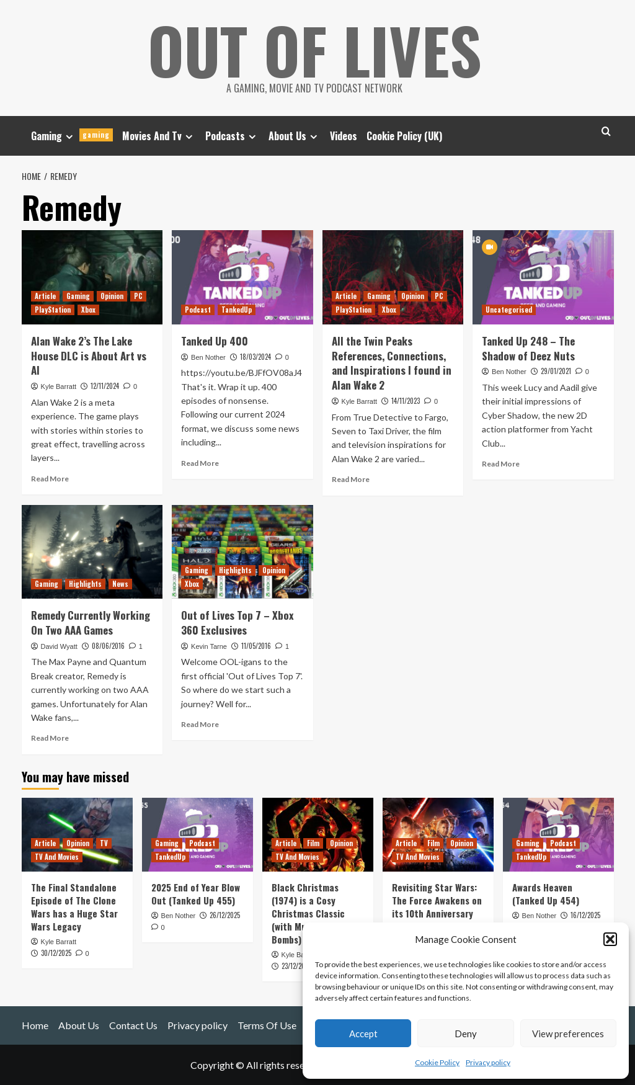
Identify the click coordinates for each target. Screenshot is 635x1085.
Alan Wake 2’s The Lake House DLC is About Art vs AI (88, 355)
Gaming (72, 135)
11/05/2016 (256, 646)
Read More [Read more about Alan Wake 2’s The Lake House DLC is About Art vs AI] (50, 478)
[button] (610, 939)
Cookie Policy (437, 1062)
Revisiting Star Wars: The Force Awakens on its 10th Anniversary (437, 900)
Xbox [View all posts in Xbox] (88, 310)
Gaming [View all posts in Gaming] (78, 296)
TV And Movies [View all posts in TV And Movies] (57, 857)
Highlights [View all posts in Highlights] (85, 584)
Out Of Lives (315, 50)
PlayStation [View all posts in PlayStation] (53, 310)
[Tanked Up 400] (242, 277)
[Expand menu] (69, 137)
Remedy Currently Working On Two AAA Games (90, 622)
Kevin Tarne (209, 646)
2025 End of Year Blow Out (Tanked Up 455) (195, 893)
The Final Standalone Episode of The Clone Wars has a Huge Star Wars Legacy (74, 906)
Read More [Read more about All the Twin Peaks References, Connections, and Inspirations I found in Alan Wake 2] (351, 479)
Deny (466, 1033)
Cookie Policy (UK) (404, 135)
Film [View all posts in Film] (313, 843)
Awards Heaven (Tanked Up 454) (545, 893)
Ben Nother (208, 357)
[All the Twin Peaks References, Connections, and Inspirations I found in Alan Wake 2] (393, 277)
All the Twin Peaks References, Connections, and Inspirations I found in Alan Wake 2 (391, 363)
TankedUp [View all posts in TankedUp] (236, 310)
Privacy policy (488, 1062)
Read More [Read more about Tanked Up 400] (200, 463)
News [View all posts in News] (120, 584)
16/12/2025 (585, 915)
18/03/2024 (255, 357)
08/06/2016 (108, 646)
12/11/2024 (105, 386)
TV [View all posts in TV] (104, 843)
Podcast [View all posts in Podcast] (198, 310)
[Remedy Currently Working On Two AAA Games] (92, 552)
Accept (363, 1033)
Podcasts (232, 135)
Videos (343, 135)
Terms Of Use (267, 1025)
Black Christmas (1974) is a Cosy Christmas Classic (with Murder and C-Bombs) (312, 913)
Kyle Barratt (58, 386)
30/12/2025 (56, 953)
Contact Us (133, 1025)
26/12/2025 (225, 915)
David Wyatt (59, 646)
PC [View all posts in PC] (138, 296)
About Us (295, 135)
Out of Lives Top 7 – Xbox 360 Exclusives (237, 622)
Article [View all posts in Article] (45, 296)
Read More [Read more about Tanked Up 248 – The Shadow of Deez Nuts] (501, 463)
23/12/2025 (296, 966)
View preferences (568, 1033)
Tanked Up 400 (214, 341)
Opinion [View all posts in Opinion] (111, 296)
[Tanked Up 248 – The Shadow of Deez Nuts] (543, 277)
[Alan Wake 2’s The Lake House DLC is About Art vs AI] (92, 277)
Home (35, 1025)
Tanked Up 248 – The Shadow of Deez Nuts (528, 348)
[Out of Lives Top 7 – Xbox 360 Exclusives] (242, 552)
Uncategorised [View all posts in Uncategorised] (509, 310)
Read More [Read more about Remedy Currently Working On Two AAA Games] (50, 738)
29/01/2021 (556, 371)
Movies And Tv (159, 135)
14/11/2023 (405, 401)
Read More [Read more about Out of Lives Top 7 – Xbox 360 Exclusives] (200, 724)
